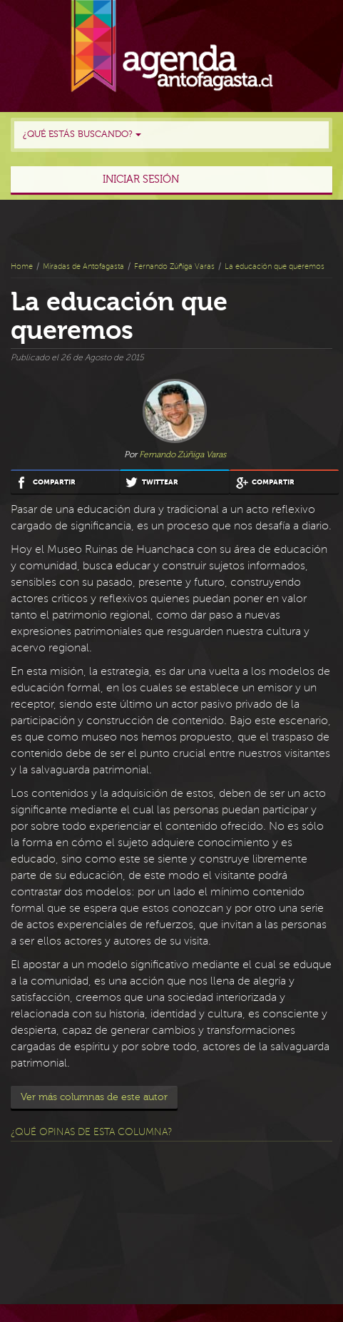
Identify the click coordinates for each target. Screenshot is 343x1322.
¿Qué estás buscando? (82, 134)
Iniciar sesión (141, 179)
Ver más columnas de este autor (94, 1097)
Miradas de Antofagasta (83, 266)
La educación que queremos (274, 266)
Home (22, 266)
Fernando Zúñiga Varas (174, 266)
